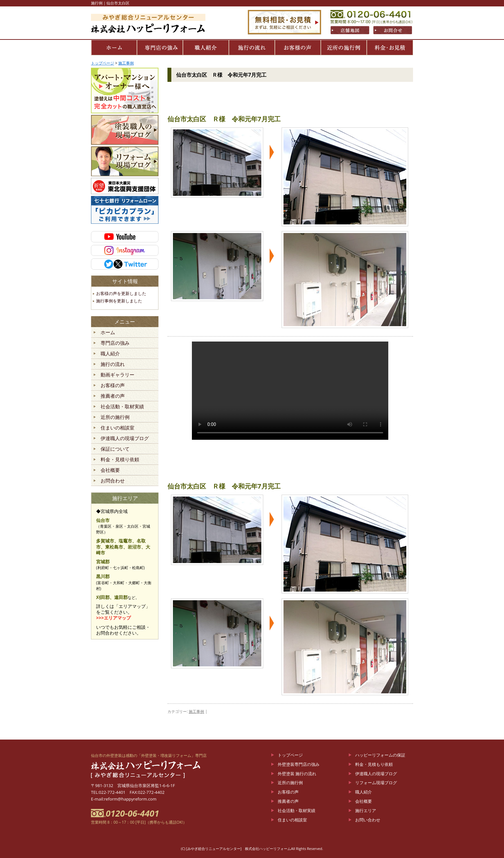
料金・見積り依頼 (120, 459)
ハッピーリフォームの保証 (380, 755)
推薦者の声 (113, 396)
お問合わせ (113, 480)
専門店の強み (115, 343)
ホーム (108, 332)
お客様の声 (113, 385)
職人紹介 (110, 353)
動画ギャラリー (117, 374)
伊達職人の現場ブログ (125, 438)
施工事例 (196, 711)
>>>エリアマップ (113, 618)
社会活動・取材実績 (122, 406)
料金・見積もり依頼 (374, 764)
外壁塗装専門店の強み (299, 764)
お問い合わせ (367, 820)
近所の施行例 (115, 417)
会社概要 (110, 470)
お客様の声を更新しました (121, 293)
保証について (115, 449)
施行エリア (365, 810)
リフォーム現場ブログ (376, 782)
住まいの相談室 (117, 427)
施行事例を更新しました (119, 301)
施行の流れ (113, 364)
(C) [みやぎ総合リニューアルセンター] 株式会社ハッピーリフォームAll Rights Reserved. (252, 848)
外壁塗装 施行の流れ (297, 773)
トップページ (290, 755)
